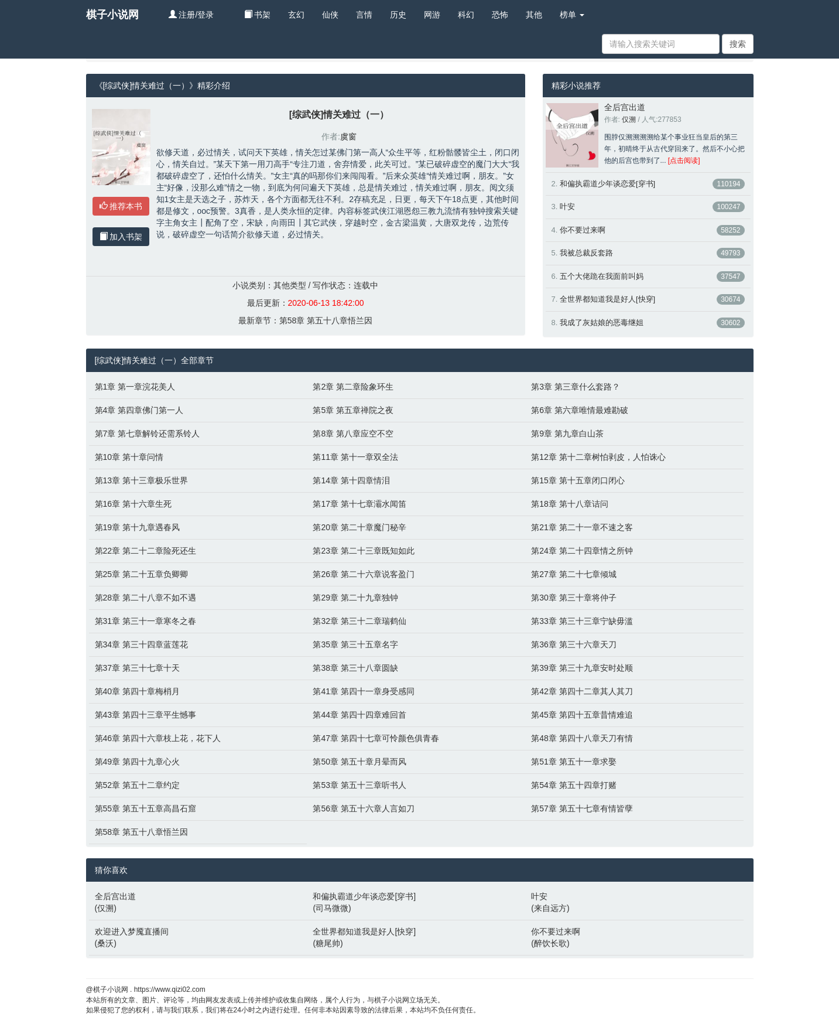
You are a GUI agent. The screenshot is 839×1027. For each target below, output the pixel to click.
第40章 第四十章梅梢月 (137, 691)
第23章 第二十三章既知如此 (363, 550)
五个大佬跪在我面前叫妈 (601, 276)
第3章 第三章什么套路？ (575, 386)
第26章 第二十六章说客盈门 (363, 574)
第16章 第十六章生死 (133, 504)
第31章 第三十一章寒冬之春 (145, 621)
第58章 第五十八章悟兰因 (325, 320)
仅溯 (629, 119)
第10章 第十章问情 (129, 457)
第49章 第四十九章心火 (137, 761)
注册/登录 (191, 14)
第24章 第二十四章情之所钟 (581, 550)
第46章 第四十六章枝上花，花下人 (158, 738)
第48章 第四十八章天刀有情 (581, 738)
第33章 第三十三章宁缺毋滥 (581, 621)
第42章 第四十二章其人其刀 (581, 691)
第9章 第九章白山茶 (567, 433)
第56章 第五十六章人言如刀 (363, 808)
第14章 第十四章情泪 (351, 480)
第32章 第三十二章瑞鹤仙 (359, 621)
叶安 (567, 206)
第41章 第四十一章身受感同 (363, 691)
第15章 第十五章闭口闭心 (577, 480)
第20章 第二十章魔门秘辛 (359, 527)
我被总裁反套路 (586, 252)
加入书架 (121, 236)
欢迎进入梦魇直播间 (132, 931)
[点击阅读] (684, 160)
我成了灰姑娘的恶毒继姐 (601, 322)
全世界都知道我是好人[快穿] (607, 299)
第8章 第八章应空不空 (353, 433)
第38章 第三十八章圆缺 (355, 668)
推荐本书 (121, 206)
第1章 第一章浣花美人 (135, 386)
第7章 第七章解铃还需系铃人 (147, 433)
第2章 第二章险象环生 (353, 386)
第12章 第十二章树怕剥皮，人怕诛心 (598, 457)
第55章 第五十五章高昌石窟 (145, 808)
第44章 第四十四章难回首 (359, 714)
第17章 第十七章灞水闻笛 (359, 504)
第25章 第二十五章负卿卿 (141, 574)
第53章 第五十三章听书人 (359, 785)
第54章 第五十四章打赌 (573, 785)
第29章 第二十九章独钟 (355, 597)
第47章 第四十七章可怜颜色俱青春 (376, 738)
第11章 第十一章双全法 (355, 457)
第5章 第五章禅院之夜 (353, 410)
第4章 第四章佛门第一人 (139, 410)
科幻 (466, 14)
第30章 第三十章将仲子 (573, 597)
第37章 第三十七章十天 (137, 668)
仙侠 (330, 14)
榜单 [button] (572, 14)
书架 (257, 14)
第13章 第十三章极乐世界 (141, 480)
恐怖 (500, 14)
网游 (432, 14)
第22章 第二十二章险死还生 (145, 550)
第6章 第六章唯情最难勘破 (579, 410)
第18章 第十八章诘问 (569, 504)
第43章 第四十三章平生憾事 (145, 714)
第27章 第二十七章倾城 (573, 574)
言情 (364, 14)
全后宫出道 (624, 107)
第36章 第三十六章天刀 (573, 644)
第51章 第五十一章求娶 (573, 761)
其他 (534, 14)
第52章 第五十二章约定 (137, 785)
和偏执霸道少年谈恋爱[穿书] (607, 183)
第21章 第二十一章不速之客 (581, 527)
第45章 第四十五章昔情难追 (581, 714)
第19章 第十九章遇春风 (137, 527)
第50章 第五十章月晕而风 (359, 761)
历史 (398, 14)
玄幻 (296, 14)
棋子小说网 (112, 15)
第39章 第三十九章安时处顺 (581, 668)
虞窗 (348, 136)
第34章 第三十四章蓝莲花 (141, 644)
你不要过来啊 (582, 230)
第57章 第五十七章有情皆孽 (581, 808)
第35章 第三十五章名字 (355, 644)
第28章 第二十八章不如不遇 (145, 597)
